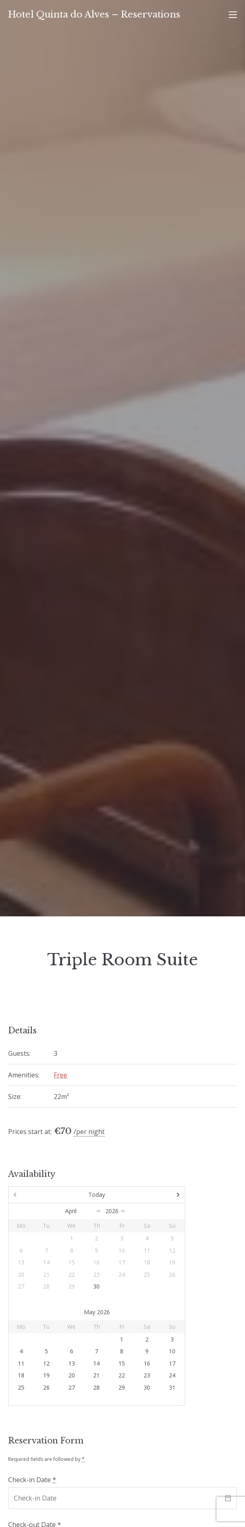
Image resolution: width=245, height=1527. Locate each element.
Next (158, 1195)
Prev (35, 1195)
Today (96, 1194)
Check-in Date (32, 1479)
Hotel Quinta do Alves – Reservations (94, 14)
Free (60, 1074)
